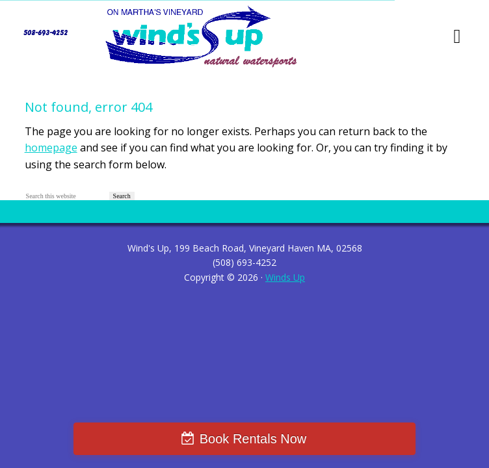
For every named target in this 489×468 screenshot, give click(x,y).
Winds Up (285, 277)
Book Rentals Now (253, 439)
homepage (51, 147)
